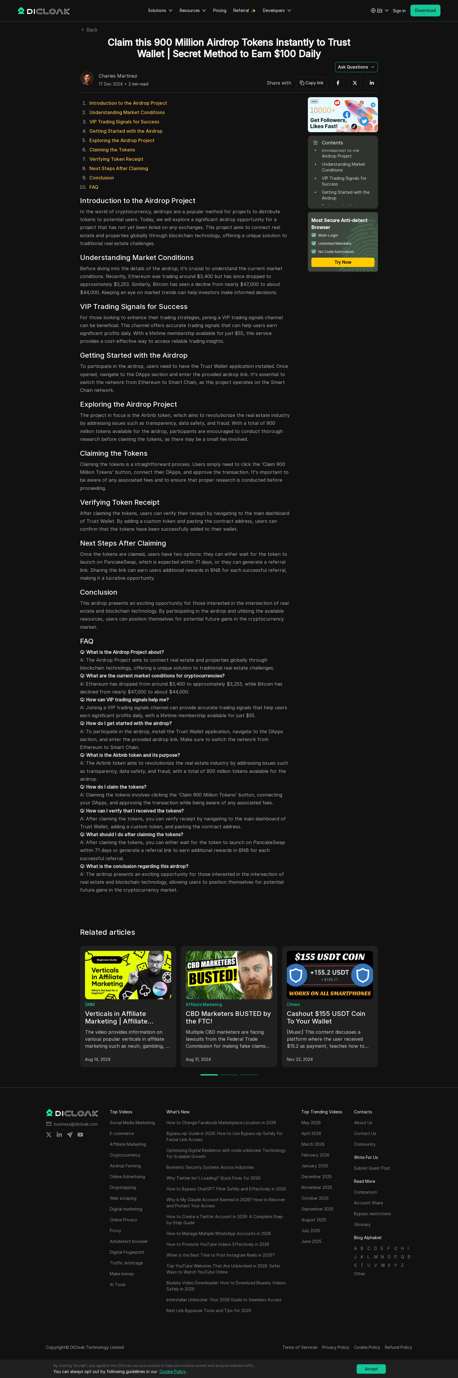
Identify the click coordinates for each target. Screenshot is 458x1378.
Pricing (219, 10)
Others (293, 1004)
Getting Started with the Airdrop (125, 131)
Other (359, 1273)
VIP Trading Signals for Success (124, 122)
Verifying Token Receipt (116, 159)
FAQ (93, 187)
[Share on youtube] (80, 1135)
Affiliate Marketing (204, 1004)
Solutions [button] (160, 10)
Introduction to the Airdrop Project (128, 103)
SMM (90, 1004)
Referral (241, 10)
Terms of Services (300, 1347)
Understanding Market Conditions (127, 112)
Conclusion (101, 178)
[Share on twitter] (49, 1135)
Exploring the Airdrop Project (122, 140)
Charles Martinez (118, 76)
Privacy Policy (335, 1347)
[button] (380, 10)
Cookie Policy (367, 1347)
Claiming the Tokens (112, 150)
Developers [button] (277, 10)
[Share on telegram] (70, 1135)
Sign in (399, 10)
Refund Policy (398, 1347)
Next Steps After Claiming (118, 168)
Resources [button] (193, 10)
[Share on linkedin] (59, 1135)
